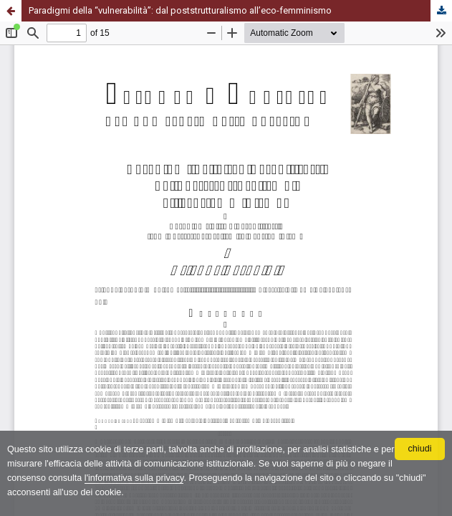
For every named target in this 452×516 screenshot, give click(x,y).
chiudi (420, 449)
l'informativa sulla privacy (134, 478)
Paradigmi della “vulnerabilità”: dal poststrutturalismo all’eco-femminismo (180, 10)
